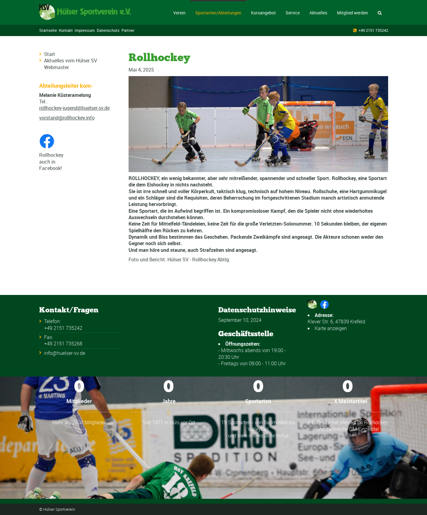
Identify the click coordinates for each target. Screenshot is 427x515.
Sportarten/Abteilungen (218, 13)
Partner (128, 30)
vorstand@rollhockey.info (67, 117)
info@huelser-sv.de (64, 353)
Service (293, 13)
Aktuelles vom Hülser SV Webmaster (70, 63)
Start (49, 54)
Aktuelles (318, 13)
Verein (179, 13)
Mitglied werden (352, 13)
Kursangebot (263, 13)
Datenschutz (108, 30)
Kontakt (66, 30)
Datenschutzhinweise (257, 309)
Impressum (85, 30)
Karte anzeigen (331, 328)
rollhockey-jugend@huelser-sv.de (74, 108)
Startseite (48, 30)
